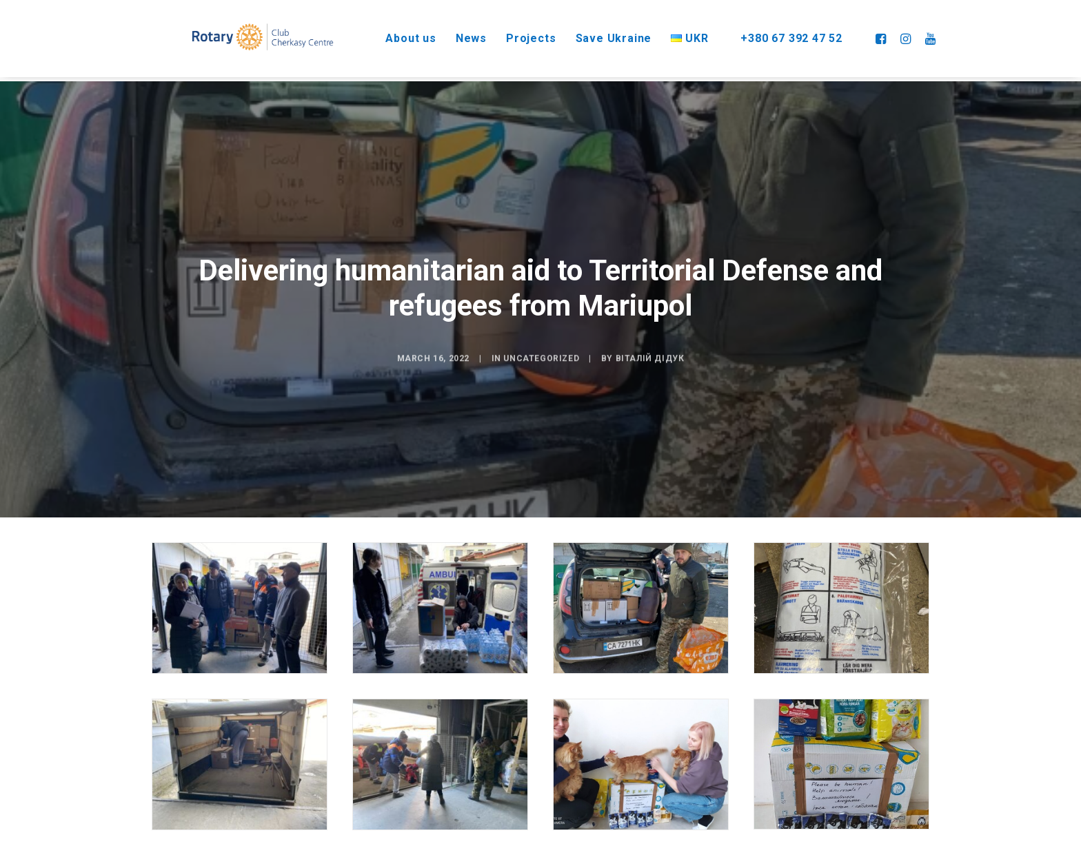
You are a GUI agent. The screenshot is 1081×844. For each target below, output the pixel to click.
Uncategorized (541, 393)
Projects (514, 34)
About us (394, 34)
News (454, 34)
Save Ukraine (597, 34)
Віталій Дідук (650, 393)
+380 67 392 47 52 (785, 34)
